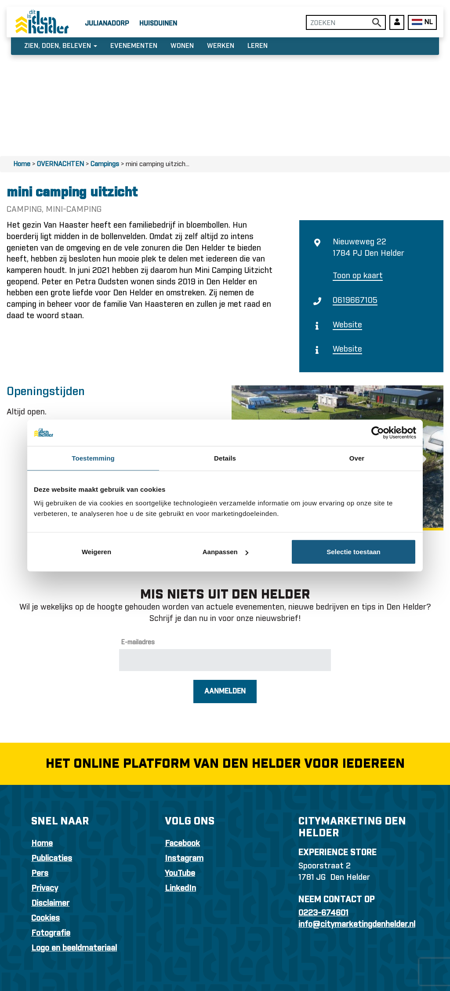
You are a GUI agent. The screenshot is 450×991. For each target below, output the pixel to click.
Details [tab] (225, 457)
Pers (39, 874)
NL (422, 22)
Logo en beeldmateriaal (74, 948)
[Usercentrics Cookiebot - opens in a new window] (377, 432)
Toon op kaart (358, 276)
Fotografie (50, 933)
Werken (220, 46)
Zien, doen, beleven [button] (60, 46)
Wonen (182, 46)
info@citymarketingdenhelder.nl (356, 925)
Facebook (182, 844)
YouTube (180, 874)
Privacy (44, 889)
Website (347, 325)
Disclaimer (50, 904)
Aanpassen (225, 551)
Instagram (184, 859)
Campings (105, 164)
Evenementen (133, 46)
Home (21, 164)
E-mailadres (138, 642)
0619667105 (355, 301)
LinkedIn (180, 889)
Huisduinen (158, 23)
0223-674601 (323, 913)
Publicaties (51, 859)
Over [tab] (357, 457)
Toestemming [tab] (93, 457)
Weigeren (96, 551)
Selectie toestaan (354, 551)
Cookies (45, 918)
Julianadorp (107, 23)
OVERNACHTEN (60, 164)
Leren (257, 46)
